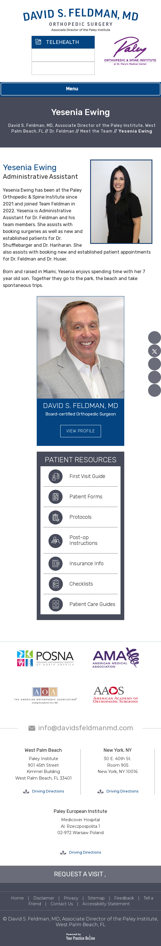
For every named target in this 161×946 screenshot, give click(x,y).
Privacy (71, 898)
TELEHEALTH (62, 42)
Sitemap (96, 898)
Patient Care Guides (92, 604)
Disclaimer (43, 898)
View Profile (80, 431)
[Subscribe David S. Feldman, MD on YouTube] (154, 364)
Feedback (124, 898)
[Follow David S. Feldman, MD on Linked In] (154, 377)
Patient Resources (81, 459)
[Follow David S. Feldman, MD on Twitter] (154, 350)
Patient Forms (85, 497)
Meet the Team (96, 131)
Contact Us (62, 903)
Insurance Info (86, 563)
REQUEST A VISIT (78, 874)
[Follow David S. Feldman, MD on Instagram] (154, 390)
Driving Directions (48, 791)
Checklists (81, 584)
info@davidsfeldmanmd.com (85, 728)
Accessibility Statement (106, 903)
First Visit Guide (87, 476)
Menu (79, 89)
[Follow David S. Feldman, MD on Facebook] (154, 337)
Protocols (80, 517)
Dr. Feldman (62, 131)
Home (17, 898)
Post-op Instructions (83, 540)
